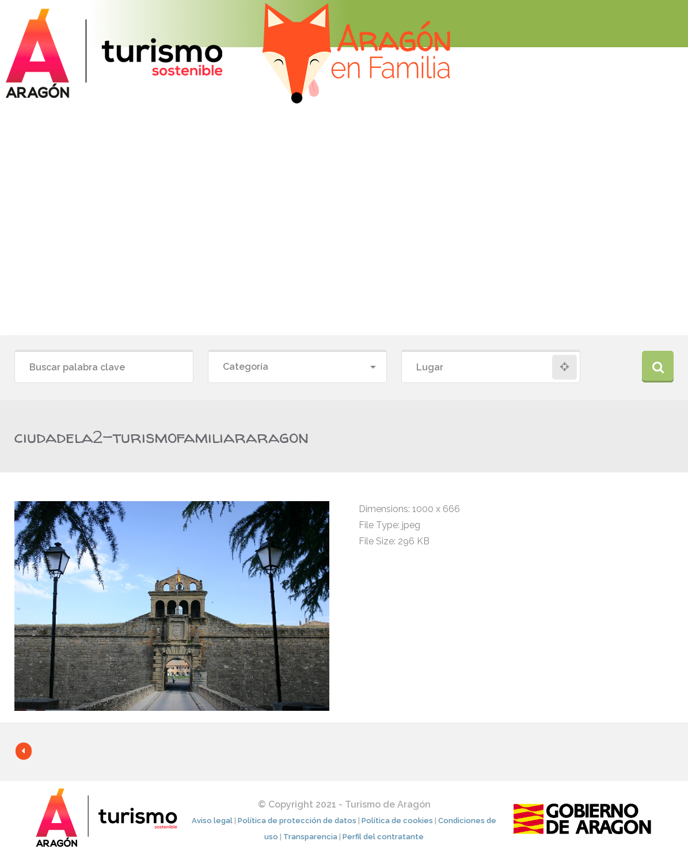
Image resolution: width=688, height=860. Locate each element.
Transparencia (310, 836)
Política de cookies (397, 820)
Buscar (658, 366)
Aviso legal (212, 820)
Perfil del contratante (383, 836)
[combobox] (297, 367)
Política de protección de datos (297, 820)
